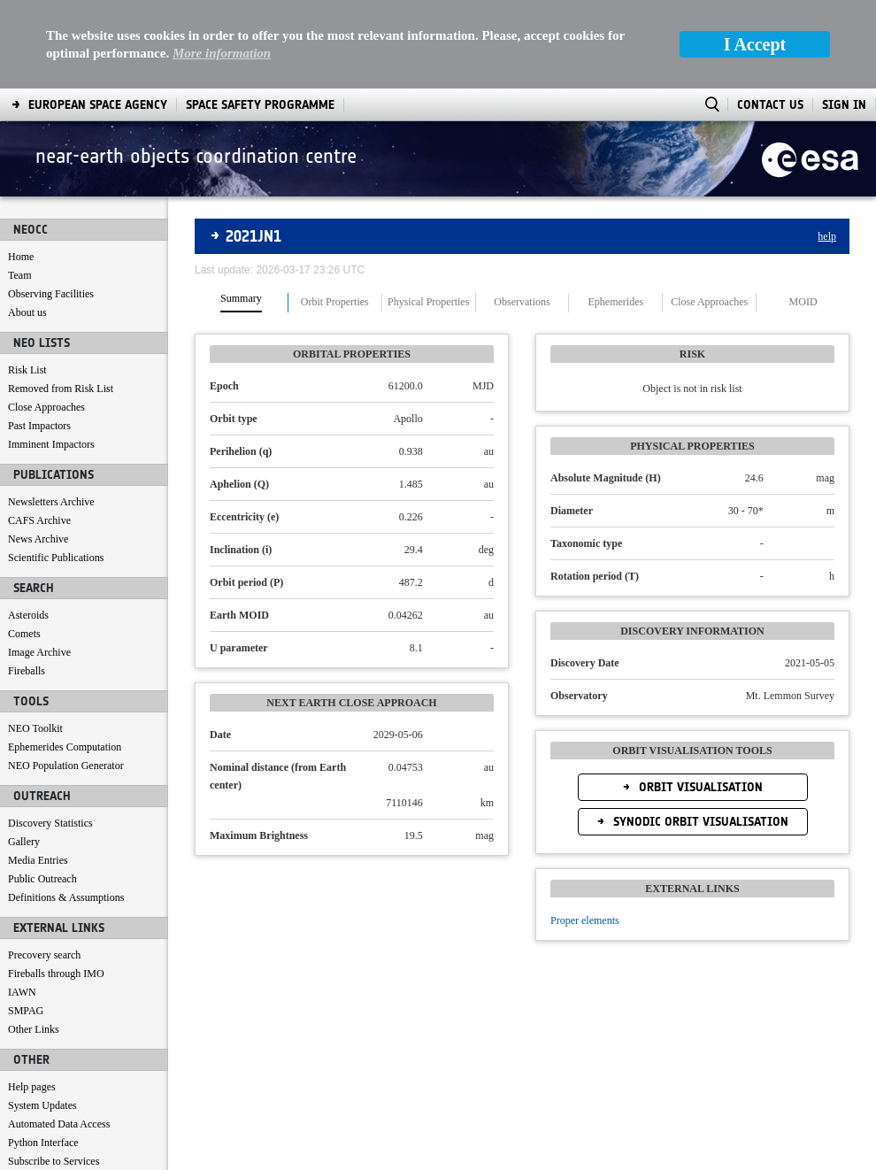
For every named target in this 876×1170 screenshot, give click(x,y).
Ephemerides (616, 213)
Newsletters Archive (51, 413)
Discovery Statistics (50, 734)
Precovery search (44, 866)
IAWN (22, 903)
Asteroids (28, 526)
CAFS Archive (39, 432)
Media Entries (38, 772)
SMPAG (25, 922)
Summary (241, 210)
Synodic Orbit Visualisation (699, 733)
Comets (24, 545)
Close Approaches (46, 318)
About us (27, 224)
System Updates (42, 1017)
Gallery (24, 753)
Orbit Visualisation (699, 698)
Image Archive (39, 564)
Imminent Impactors (51, 356)
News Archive (38, 450)
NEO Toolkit (35, 640)
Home (21, 168)
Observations (521, 213)
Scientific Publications (56, 469)
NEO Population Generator (66, 677)
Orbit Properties (335, 213)
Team (19, 187)
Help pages (32, 998)
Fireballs (26, 582)
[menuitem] (52, 1152)
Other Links (33, 941)
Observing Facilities (51, 205)
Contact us (30, 1091)
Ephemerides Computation (64, 658)
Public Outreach (42, 790)
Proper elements (584, 832)
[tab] (241, 214)
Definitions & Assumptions (66, 809)
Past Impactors (39, 337)
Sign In (844, 16)
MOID (803, 213)
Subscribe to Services (53, 1072)
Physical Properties (428, 213)
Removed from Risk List (60, 300)
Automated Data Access (59, 1035)
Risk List (27, 281)
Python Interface (43, 1054)
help (827, 148)
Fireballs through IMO (56, 885)
